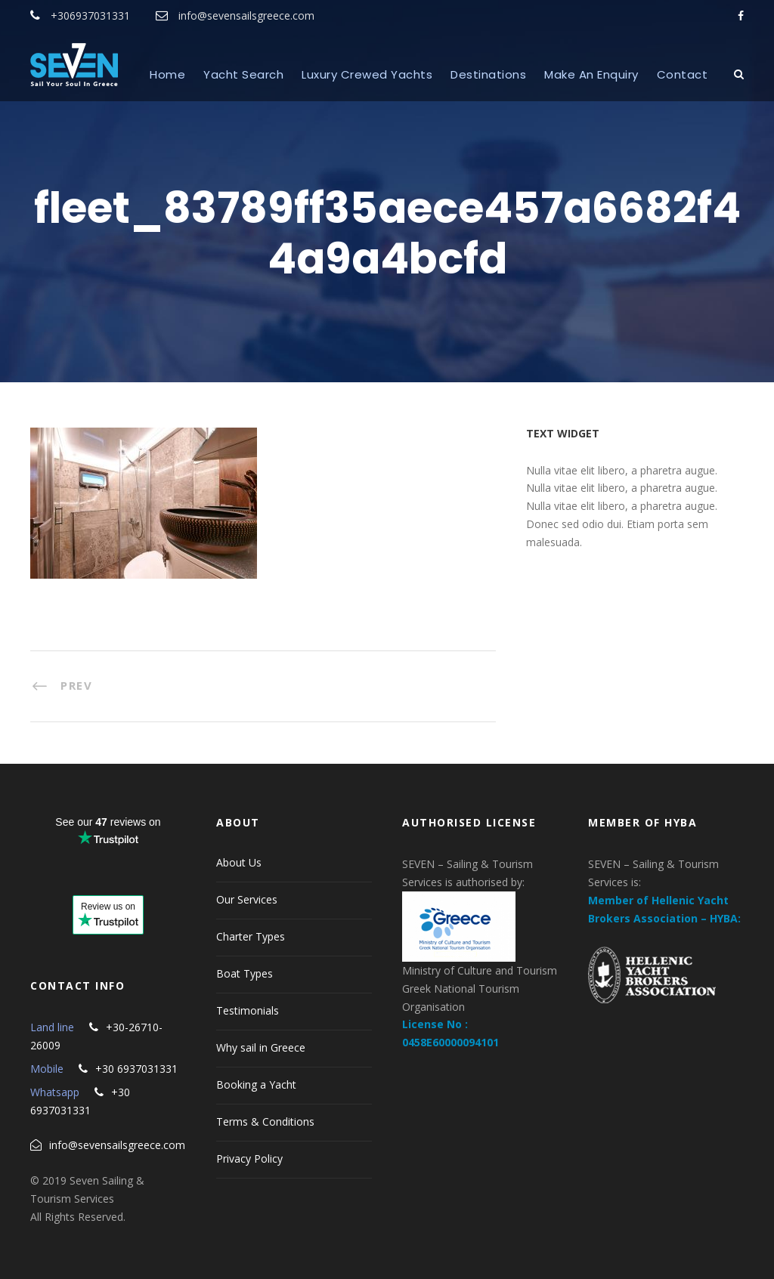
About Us (239, 862)
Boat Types (244, 973)
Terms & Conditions (265, 1121)
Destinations (488, 74)
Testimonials (247, 1010)
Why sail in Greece (260, 1047)
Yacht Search (243, 74)
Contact (682, 74)
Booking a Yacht (256, 1084)
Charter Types (250, 936)
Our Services (246, 899)
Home (167, 74)
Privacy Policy (249, 1158)
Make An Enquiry (591, 74)
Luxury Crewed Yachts (367, 74)
